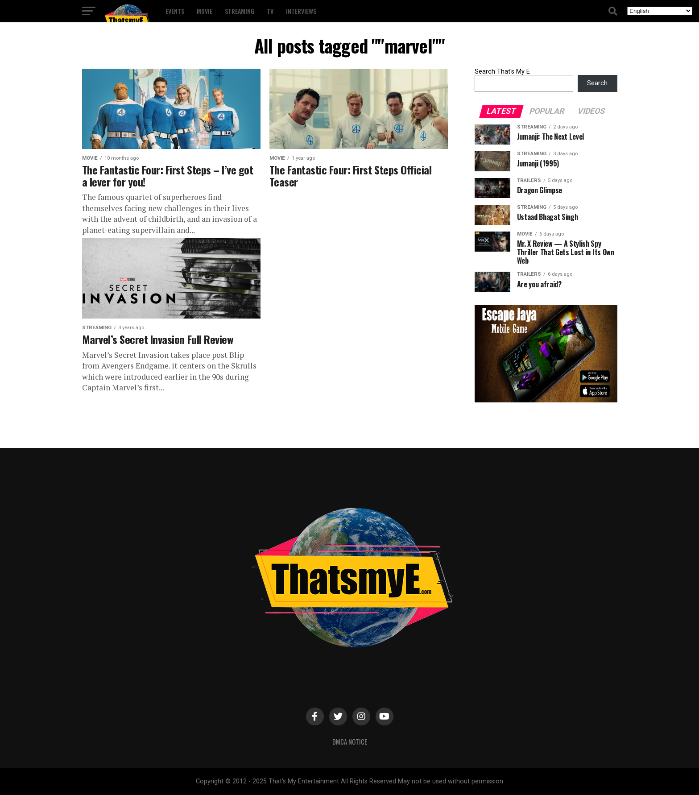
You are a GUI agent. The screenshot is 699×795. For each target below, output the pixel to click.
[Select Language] (659, 11)
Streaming (239, 11)
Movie (204, 11)
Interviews (301, 11)
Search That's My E (502, 71)
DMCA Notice (349, 741)
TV (270, 11)
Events (174, 11)
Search (597, 83)
